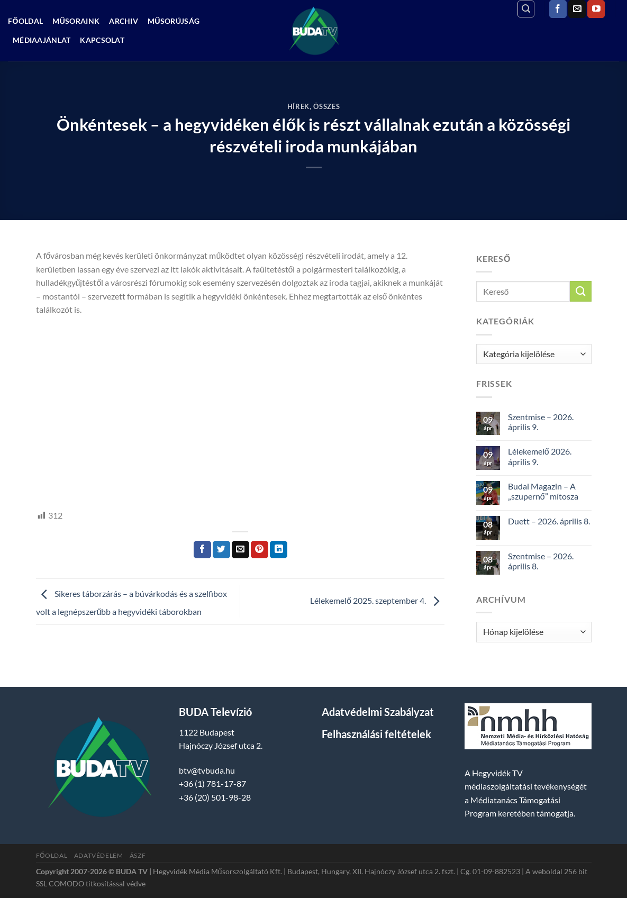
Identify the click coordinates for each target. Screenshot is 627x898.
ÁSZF (138, 855)
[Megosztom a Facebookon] (202, 550)
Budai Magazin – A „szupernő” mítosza (543, 491)
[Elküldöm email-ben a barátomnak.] (240, 550)
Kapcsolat (102, 39)
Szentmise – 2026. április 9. (541, 422)
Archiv (123, 20)
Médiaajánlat (41, 39)
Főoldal (25, 20)
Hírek (298, 106)
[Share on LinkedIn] (278, 550)
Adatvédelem (98, 855)
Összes (326, 106)
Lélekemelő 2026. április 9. (539, 456)
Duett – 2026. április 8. (549, 521)
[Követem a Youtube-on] (596, 9)
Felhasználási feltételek (376, 734)
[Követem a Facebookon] (558, 9)
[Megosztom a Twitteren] (221, 550)
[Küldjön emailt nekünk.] (577, 9)
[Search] (525, 9)
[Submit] (580, 291)
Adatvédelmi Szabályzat (378, 711)
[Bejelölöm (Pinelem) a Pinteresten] (259, 550)
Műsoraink (75, 20)
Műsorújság (173, 20)
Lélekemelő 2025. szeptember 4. (377, 600)
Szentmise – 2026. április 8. (541, 561)
